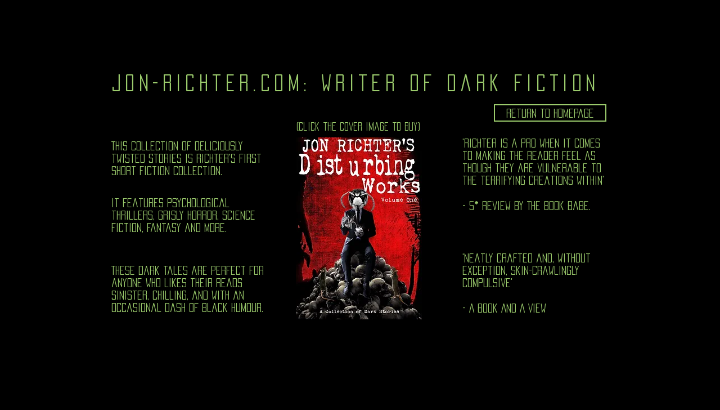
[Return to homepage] (550, 113)
